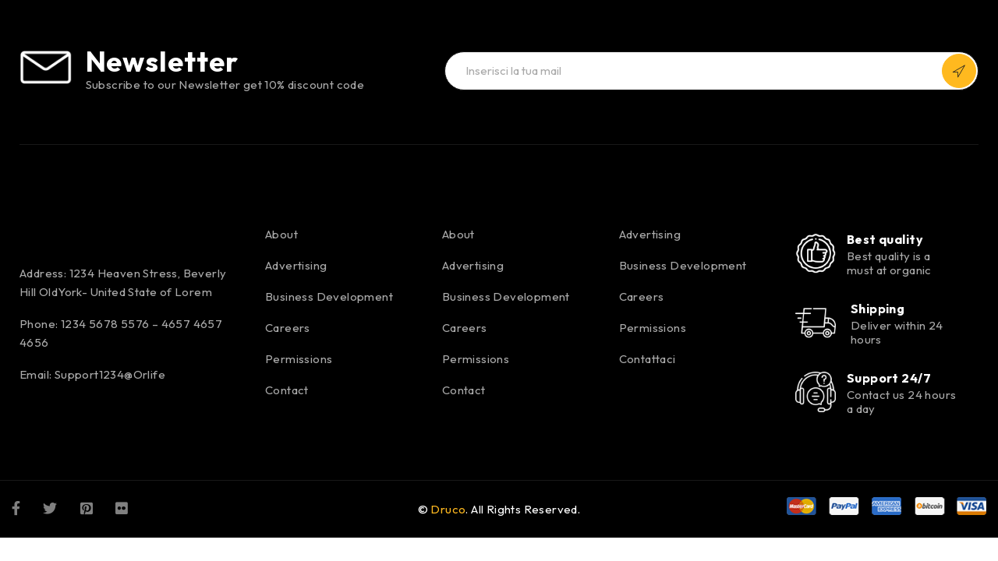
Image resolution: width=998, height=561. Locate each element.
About (281, 234)
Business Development (329, 296)
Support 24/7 (889, 378)
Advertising (296, 265)
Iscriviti (959, 71)
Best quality (885, 239)
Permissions (298, 358)
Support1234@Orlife (110, 374)
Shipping (878, 308)
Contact (287, 390)
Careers (287, 327)
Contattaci (647, 358)
